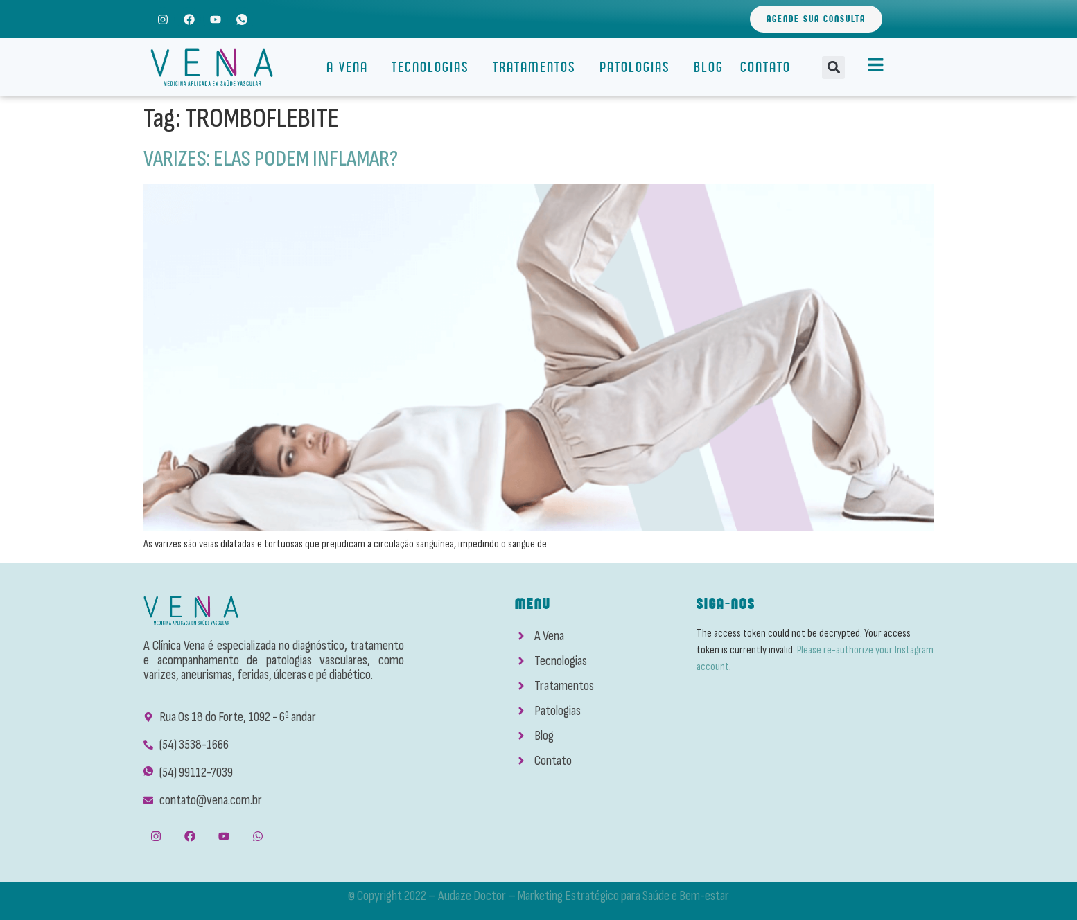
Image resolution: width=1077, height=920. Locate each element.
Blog (709, 67)
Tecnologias (434, 67)
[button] (833, 67)
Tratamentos (538, 67)
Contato (765, 67)
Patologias (638, 67)
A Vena (350, 67)
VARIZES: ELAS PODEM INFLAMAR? (270, 158)
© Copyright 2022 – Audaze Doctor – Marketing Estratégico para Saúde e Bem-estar (538, 895)
